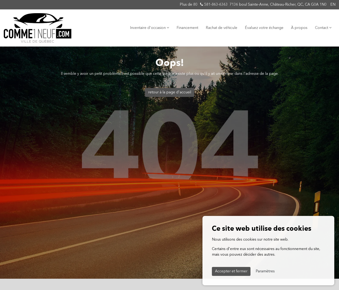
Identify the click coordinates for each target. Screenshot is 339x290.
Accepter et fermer (231, 271)
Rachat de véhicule (221, 28)
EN (332, 5)
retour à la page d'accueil (169, 92)
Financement (187, 28)
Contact (323, 28)
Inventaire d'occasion (149, 28)
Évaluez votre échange (264, 28)
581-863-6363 (214, 4)
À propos (299, 28)
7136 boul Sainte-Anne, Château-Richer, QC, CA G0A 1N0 (278, 5)
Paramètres (265, 271)
